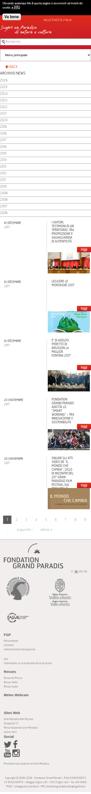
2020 (4, 120)
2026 (4, 80)
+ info (15, 7)
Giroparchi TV (11, 723)
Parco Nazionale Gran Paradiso (21, 727)
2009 (4, 193)
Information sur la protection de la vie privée (28, 663)
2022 (4, 107)
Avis (6, 659)
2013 (3, 166)
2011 (3, 180)
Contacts (9, 645)
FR (76, 571)
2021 (3, 113)
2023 (3, 100)
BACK (11, 67)
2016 (3, 146)
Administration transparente (20, 649)
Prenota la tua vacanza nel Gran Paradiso (26, 763)
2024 (3, 93)
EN (81, 571)
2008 (4, 199)
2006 (4, 213)
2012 (3, 173)
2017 (3, 140)
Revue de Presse (13, 678)
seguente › (25, 530)
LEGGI (84, 249)
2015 (3, 153)
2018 (3, 133)
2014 (3, 160)
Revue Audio (11, 686)
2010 (3, 186)
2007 (3, 206)
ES (85, 571)
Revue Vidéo (11, 682)
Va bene (12, 17)
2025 (3, 87)
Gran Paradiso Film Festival (18, 719)
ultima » (46, 530)
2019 (3, 126)
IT (72, 571)
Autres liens (10, 732)
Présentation (11, 641)
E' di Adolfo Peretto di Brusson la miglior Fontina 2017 (61, 348)
